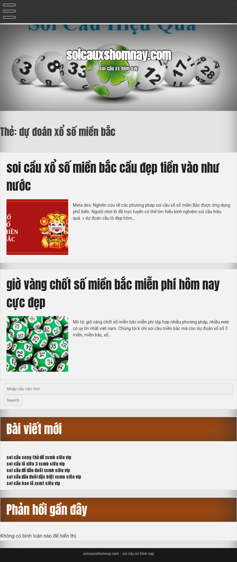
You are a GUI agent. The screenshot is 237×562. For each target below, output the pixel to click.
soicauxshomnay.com (118, 55)
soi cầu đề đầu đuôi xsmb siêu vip (38, 470)
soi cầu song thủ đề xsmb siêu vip (38, 457)
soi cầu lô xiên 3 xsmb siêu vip (35, 464)
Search (13, 400)
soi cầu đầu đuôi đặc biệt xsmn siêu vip (43, 477)
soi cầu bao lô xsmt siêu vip (33, 483)
